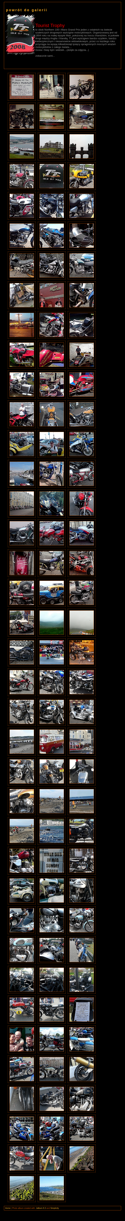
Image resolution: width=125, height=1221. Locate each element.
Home (7, 1208)
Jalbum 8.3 (41, 1208)
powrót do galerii (26, 10)
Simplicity (54, 1208)
